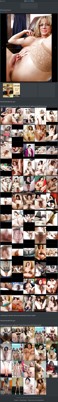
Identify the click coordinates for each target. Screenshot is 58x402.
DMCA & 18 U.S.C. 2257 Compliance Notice (36, 400)
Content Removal (23, 400)
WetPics (29, 1)
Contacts (16, 400)
